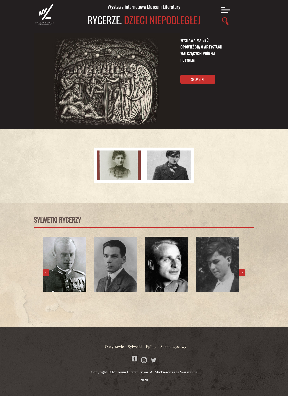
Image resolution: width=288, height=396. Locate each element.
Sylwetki (197, 79)
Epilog (151, 346)
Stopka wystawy (173, 346)
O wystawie (114, 346)
